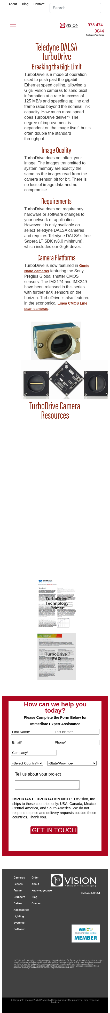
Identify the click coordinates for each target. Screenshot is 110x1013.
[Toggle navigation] (10, 26)
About (13, 4)
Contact (39, 4)
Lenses (18, 884)
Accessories (21, 910)
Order (35, 877)
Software (19, 929)
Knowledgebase (42, 890)
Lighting (19, 916)
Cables (18, 903)
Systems (19, 922)
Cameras (19, 877)
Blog (25, 4)
